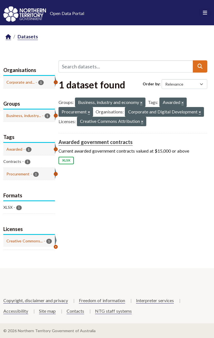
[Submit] (200, 66)
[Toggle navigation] (205, 13)
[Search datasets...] (126, 66)
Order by (151, 83)
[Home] (8, 37)
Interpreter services (155, 300)
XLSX (66, 160)
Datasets (28, 36)
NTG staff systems (113, 311)
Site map (47, 311)
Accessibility (15, 311)
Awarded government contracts (96, 142)
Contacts (75, 311)
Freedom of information (102, 300)
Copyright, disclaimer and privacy (35, 300)
